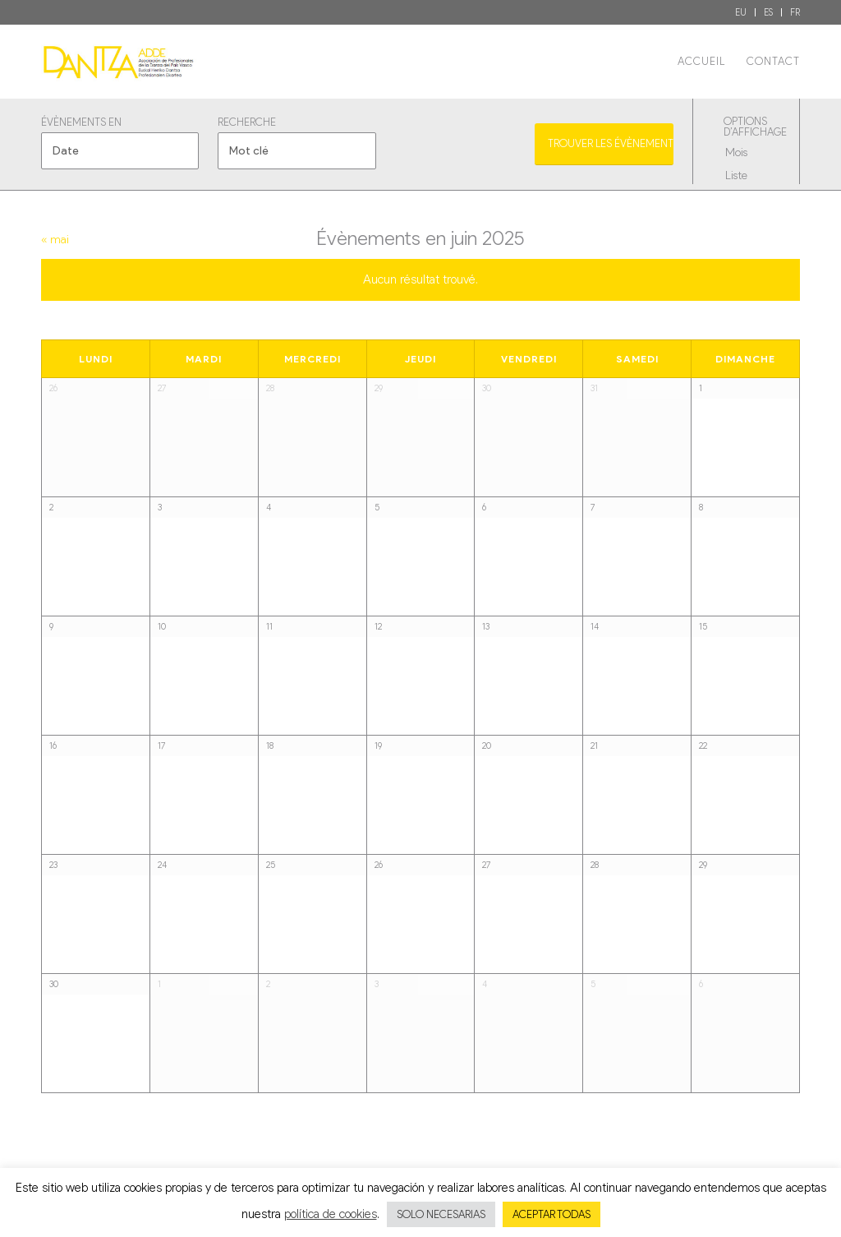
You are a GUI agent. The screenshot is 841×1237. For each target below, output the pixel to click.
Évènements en (81, 123)
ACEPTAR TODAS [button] (551, 1214)
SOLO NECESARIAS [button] (441, 1214)
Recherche (247, 123)
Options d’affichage (752, 127)
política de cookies (330, 1214)
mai (55, 240)
